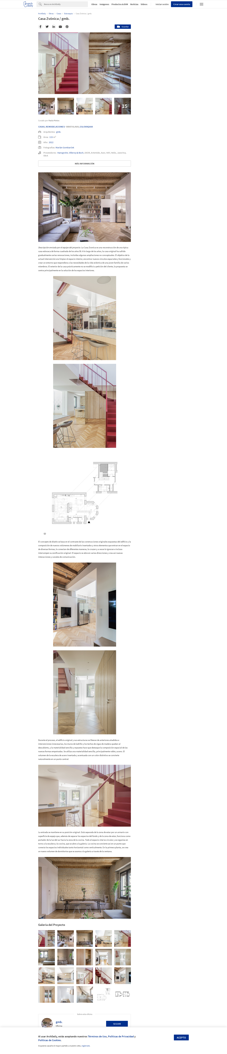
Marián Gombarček (65, 147)
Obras (94, 4)
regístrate (86, 1045)
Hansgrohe (62, 152)
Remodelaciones (55, 126)
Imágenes (104, 4)
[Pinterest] (67, 26)
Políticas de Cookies (49, 1040)
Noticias (134, 4)
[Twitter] (47, 26)
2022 (51, 142)
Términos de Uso (97, 1036)
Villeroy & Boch (76, 152)
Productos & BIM (119, 4)
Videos (144, 4)
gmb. (58, 131)
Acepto (181, 1037)
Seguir (117, 1023)
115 (51, 137)
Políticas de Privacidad (121, 1036)
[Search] (66, 4)
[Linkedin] (54, 26)
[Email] (60, 26)
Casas (41, 126)
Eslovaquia (86, 126)
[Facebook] (40, 26)
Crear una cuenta (181, 4)
